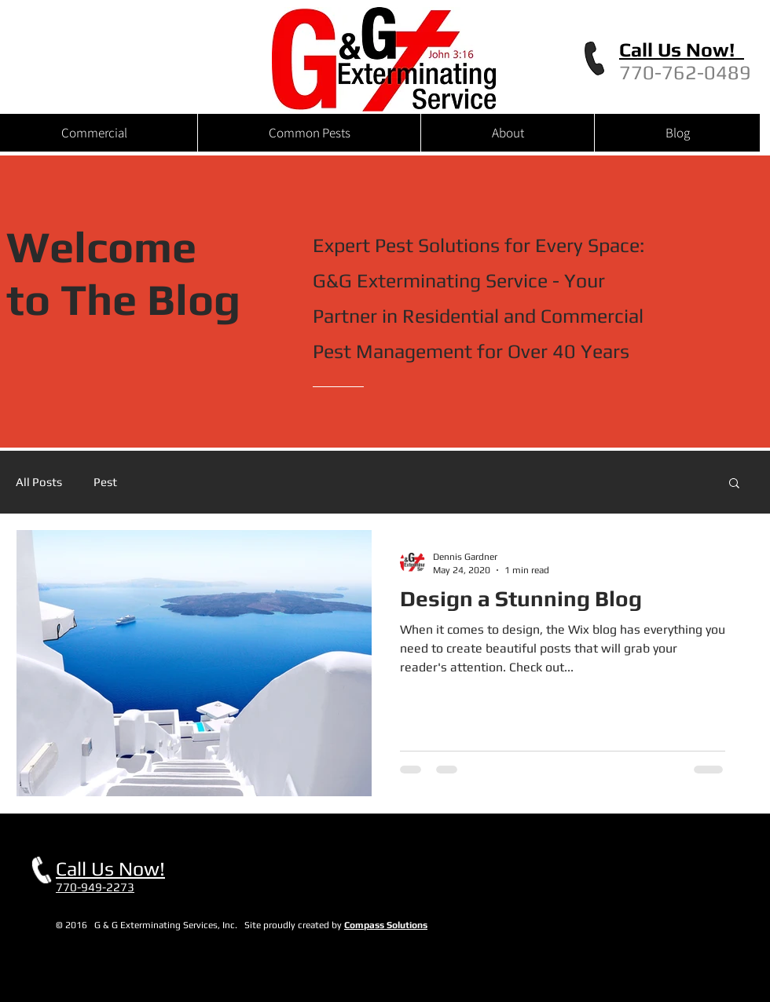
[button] (734, 484)
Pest (105, 481)
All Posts (39, 481)
